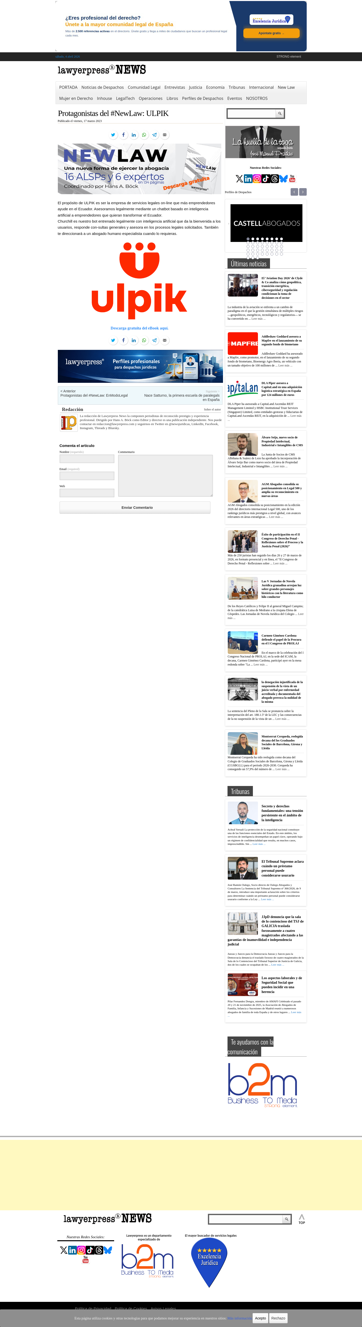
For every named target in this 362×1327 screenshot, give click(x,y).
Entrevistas (174, 87)
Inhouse (104, 98)
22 (272, 246)
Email (70, 469)
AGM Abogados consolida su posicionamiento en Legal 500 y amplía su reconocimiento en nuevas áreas (282, 490)
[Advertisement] (181, 1175)
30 (272, 250)
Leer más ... (258, 318)
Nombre (72, 452)
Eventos (234, 98)
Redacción (72, 409)
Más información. (228, 1318)
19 (257, 246)
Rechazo (265, 1318)
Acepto (247, 1318)
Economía (215, 87)
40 (281, 254)
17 (248, 246)
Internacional (261, 87)
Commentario (126, 452)
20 (262, 246)
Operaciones (150, 98)
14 (272, 242)
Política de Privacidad (93, 1308)
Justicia (195, 87)
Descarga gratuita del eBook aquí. (139, 328)
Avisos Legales (163, 1308)
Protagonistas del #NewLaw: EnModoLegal (94, 395)
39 (276, 254)
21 (267, 246)
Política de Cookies (131, 1308)
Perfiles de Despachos (202, 98)
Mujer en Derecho (76, 98)
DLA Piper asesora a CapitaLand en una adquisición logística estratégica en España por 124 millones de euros (282, 389)
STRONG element (289, 56)
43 (257, 257)
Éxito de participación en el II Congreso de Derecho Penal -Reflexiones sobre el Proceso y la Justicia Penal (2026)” (282, 540)
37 (267, 254)
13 (267, 242)
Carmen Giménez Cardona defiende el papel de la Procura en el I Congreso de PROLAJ (281, 639)
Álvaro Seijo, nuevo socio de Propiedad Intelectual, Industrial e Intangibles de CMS (282, 441)
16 (281, 242)
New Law (286, 87)
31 (276, 250)
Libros (172, 98)
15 (276, 242)
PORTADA (68, 87)
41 (248, 257)
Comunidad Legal (144, 87)
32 (281, 250)
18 (252, 246)
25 (248, 250)
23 (276, 246)
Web (62, 486)
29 (267, 250)
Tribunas (237, 87)
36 (262, 254)
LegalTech (125, 98)
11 (257, 242)
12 (262, 242)
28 (262, 250)
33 (248, 254)
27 (257, 250)
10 (252, 242)
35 (257, 254)
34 (252, 254)
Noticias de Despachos (102, 87)
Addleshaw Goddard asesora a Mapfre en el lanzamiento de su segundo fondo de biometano (282, 340)
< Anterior (68, 391)
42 (252, 257)
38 (272, 254)
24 (281, 246)
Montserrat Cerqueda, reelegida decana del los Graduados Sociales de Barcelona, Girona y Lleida (282, 742)
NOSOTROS (257, 98)
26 (252, 250)
